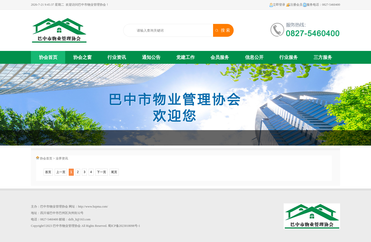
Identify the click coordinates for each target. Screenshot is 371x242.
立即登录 (277, 4)
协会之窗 (82, 57)
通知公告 (151, 57)
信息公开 (254, 57)
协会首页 (48, 57)
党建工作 (185, 57)
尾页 (114, 172)
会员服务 (219, 57)
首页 (48, 172)
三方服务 (323, 57)
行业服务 (288, 57)
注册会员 (294, 4)
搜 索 (225, 30)
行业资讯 (116, 57)
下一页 (101, 172)
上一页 (60, 172)
